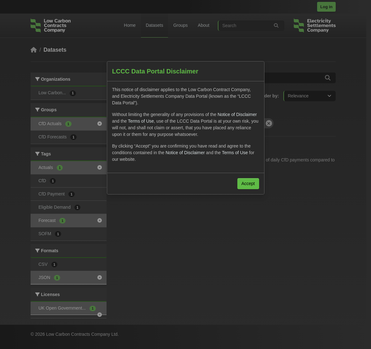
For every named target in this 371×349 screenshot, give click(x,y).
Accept (248, 183)
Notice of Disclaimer (237, 114)
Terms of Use (141, 121)
